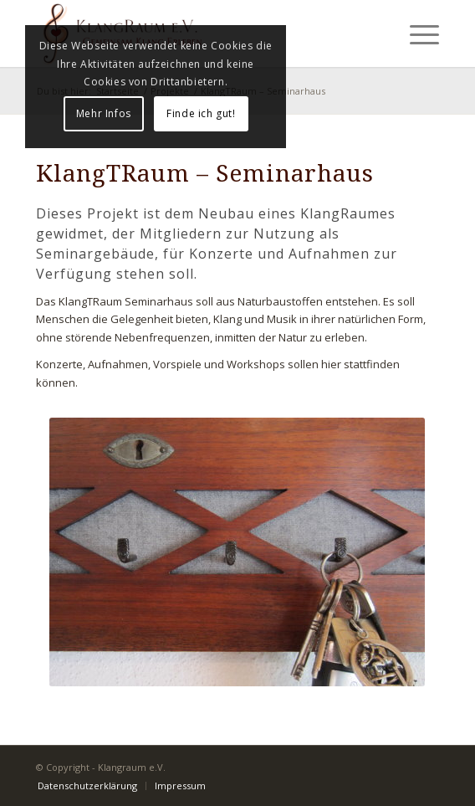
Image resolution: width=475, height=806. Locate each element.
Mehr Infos (103, 113)
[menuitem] (87, 786)
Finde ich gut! (200, 113)
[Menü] (416, 33)
